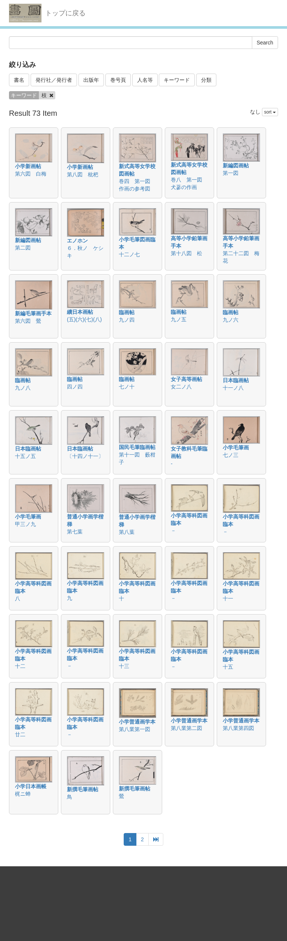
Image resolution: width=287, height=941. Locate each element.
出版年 (91, 80)
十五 (228, 667)
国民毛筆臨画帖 (137, 447)
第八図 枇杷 (82, 174)
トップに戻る (65, 13)
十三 (124, 666)
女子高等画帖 (186, 379)
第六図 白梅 (30, 174)
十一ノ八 (233, 388)
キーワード (177, 80)
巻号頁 (118, 80)
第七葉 (75, 532)
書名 (19, 80)
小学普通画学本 (137, 722)
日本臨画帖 (236, 380)
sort (270, 112)
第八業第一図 (134, 729)
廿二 (20, 734)
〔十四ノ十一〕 (85, 456)
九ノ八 (23, 388)
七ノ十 (127, 387)
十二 (20, 666)
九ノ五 (178, 319)
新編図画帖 (236, 165)
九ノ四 (127, 320)
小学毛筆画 (236, 448)
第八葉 (127, 532)
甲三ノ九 (25, 524)
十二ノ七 (129, 254)
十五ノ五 (25, 456)
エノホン (77, 241)
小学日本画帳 (30, 786)
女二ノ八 (181, 387)
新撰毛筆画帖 (82, 789)
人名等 (145, 80)
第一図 (230, 173)
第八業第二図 (186, 728)
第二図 (23, 248)
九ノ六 (230, 320)
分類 (206, 80)
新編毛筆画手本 (33, 313)
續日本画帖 (80, 312)
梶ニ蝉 (23, 794)
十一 (228, 598)
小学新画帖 (28, 166)
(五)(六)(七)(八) (84, 319)
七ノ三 (230, 455)
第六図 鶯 (28, 321)
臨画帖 (127, 312)
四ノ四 (75, 387)
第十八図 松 (186, 253)
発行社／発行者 (54, 80)
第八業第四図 (238, 728)
